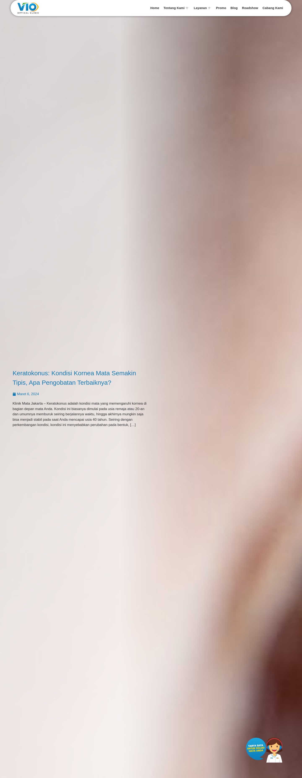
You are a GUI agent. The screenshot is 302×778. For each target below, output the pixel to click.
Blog (234, 8)
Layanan (202, 8)
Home (155, 8)
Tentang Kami (176, 8)
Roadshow (250, 8)
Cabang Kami (273, 8)
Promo (221, 8)
